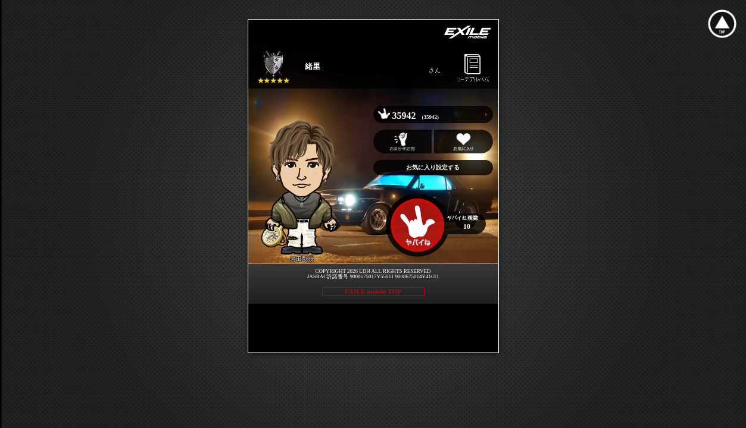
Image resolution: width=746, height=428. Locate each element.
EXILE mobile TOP (373, 291)
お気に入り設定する (433, 167)
